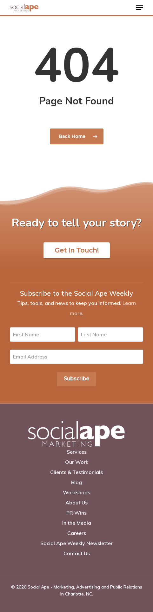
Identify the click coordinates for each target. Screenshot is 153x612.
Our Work (76, 462)
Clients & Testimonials (76, 472)
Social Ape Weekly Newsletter (76, 543)
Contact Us (76, 553)
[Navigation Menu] (139, 7)
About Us (76, 502)
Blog (76, 482)
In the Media (76, 523)
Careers (76, 533)
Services (77, 452)
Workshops (76, 492)
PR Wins (76, 513)
